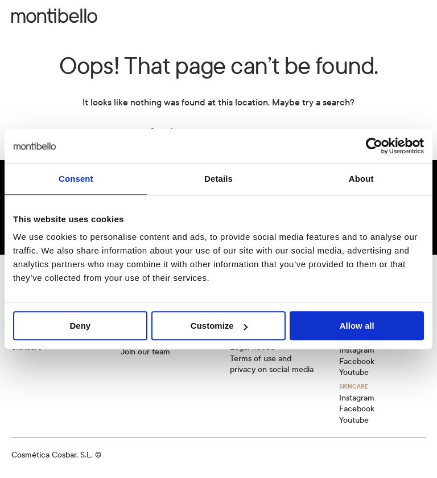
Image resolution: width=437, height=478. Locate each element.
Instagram (356, 350)
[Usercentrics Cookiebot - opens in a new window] (374, 145)
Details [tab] (218, 178)
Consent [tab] (76, 178)
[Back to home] (54, 16)
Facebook (356, 361)
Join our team (145, 352)
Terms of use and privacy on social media (272, 364)
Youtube (354, 372)
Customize (219, 325)
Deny (79, 325)
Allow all (357, 325)
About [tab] (361, 178)
